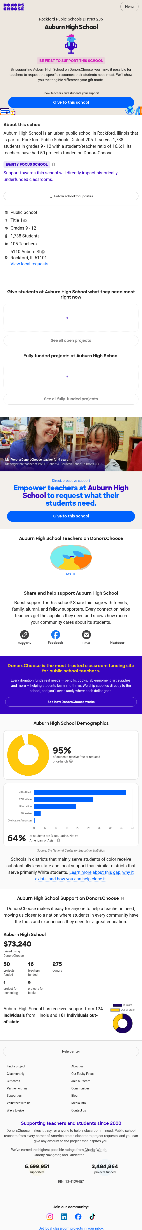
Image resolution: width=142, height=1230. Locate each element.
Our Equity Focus (82, 1085)
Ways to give (15, 1122)
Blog (74, 1107)
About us (77, 1078)
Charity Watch (95, 1162)
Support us (14, 1107)
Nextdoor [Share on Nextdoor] (117, 637)
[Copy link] (24, 637)
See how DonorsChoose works (71, 702)
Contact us (78, 1122)
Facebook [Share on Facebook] (55, 637)
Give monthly (16, 1085)
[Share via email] (86, 637)
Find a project (16, 1078)
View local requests (29, 263)
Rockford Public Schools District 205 (71, 19)
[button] (24, 637)
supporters (37, 1180)
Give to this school (71, 102)
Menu (129, 7)
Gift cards (13, 1093)
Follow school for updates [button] (71, 196)
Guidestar (76, 1167)
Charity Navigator (47, 1167)
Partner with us (17, 1100)
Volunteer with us (18, 1115)
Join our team (80, 1093)
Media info (78, 1115)
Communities (80, 1100)
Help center (71, 1063)
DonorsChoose (14, 6)
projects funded (105, 1180)
